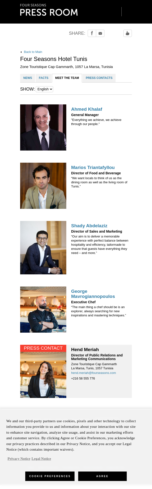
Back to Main (31, 52)
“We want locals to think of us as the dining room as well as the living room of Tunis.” (99, 182)
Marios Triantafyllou (93, 167)
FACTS (43, 78)
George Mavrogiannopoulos (93, 294)
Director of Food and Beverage (96, 173)
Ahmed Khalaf (86, 109)
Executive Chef (83, 302)
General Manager (85, 115)
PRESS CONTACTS (99, 78)
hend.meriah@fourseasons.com (93, 373)
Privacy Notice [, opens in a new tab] (19, 461)
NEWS (27, 78)
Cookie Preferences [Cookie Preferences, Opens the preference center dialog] (50, 478)
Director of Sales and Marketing (96, 231)
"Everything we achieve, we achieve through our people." (96, 122)
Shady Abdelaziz (89, 225)
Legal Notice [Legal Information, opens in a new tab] (41, 461)
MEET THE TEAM (67, 78)
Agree (102, 478)
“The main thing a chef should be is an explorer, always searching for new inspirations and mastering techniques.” (98, 311)
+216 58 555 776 (83, 378)
